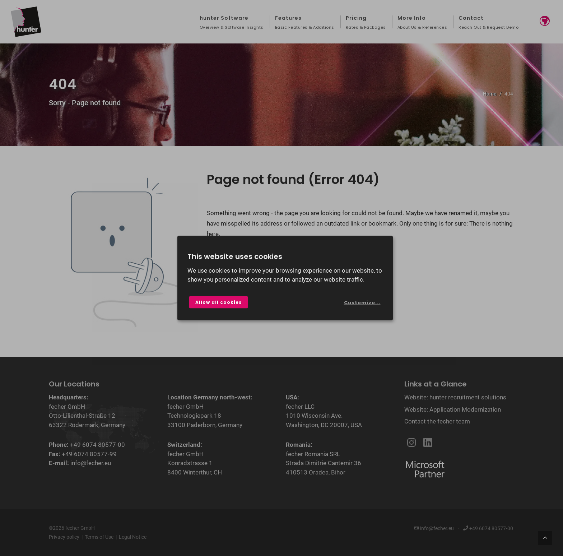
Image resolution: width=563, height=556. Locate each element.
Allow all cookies (218, 302)
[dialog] (285, 278)
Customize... (362, 302)
